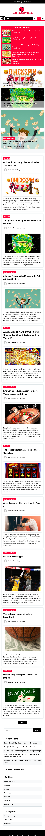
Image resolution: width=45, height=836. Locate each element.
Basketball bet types (13, 556)
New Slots (7, 158)
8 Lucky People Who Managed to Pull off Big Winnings (25, 46)
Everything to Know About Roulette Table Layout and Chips (27, 60)
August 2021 (8, 785)
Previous (3, 130)
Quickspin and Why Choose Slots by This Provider (27, 31)
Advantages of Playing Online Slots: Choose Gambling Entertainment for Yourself (25, 53)
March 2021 (8, 801)
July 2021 (7, 789)
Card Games (7, 670)
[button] (35, 18)
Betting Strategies (9, 138)
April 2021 (7, 797)
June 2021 (7, 793)
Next (42, 130)
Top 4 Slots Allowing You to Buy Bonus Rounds (26, 38)
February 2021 (8, 804)
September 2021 (9, 781)
